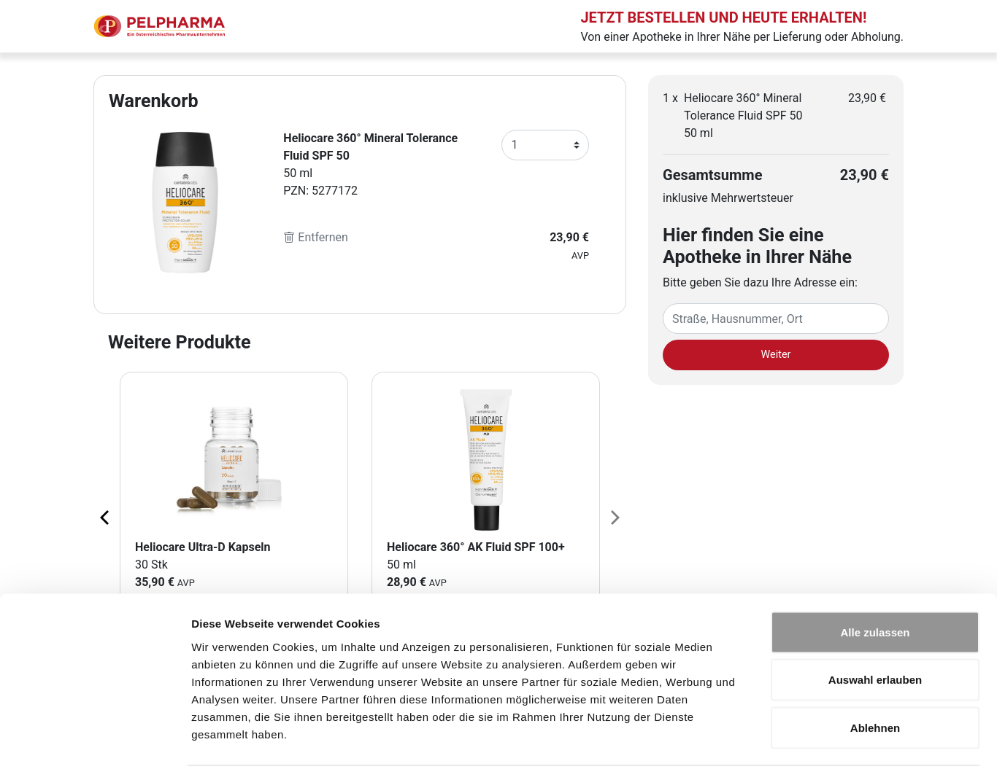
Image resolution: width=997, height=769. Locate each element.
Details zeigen (776, 740)
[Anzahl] (545, 145)
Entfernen (315, 237)
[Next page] (614, 516)
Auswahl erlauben (875, 626)
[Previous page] (106, 516)
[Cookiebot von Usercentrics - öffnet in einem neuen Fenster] (94, 741)
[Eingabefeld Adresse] (776, 318)
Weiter (776, 354)
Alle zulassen (874, 577)
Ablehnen (875, 673)
